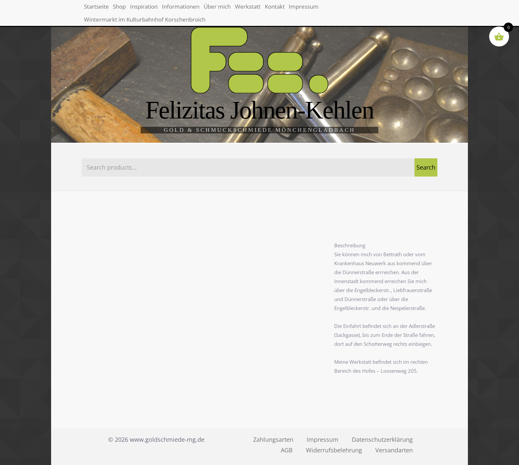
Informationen (219, 10)
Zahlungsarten (273, 439)
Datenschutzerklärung (382, 439)
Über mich (267, 10)
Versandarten (394, 450)
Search (425, 167)
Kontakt (346, 10)
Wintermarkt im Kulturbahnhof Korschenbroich (154, 31)
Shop (135, 10)
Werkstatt (309, 10)
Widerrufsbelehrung (334, 450)
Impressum (386, 10)
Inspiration (171, 10)
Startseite (101, 10)
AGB (287, 450)
